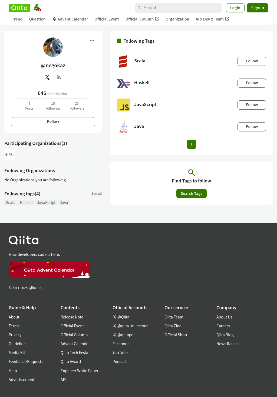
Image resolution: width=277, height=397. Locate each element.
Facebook (121, 343)
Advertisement (22, 379)
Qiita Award (71, 361)
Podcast (120, 361)
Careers (223, 325)
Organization (177, 19)
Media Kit (17, 352)
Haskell (26, 202)
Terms (14, 325)
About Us (224, 317)
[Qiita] (19, 8)
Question (37, 19)
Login (235, 7)
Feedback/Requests (26, 361)
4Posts (29, 105)
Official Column (142, 19)
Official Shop (175, 334)
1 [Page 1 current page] (191, 144)
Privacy (15, 334)
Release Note (72, 317)
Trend (17, 19)
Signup (257, 7)
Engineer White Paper (79, 370)
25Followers (77, 105)
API (63, 379)
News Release (228, 343)
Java (64, 202)
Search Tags (191, 193)
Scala (10, 202)
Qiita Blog (225, 334)
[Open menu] (92, 40)
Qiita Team (173, 317)
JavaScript (46, 202)
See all (96, 193)
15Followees (53, 105)
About (14, 317)
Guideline (17, 343)
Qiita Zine (173, 325)
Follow (53, 121)
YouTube (120, 352)
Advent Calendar (70, 19)
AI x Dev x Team (212, 19)
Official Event (106, 19)
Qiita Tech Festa (74, 352)
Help (13, 370)
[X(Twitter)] (47, 77)
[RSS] (59, 77)
